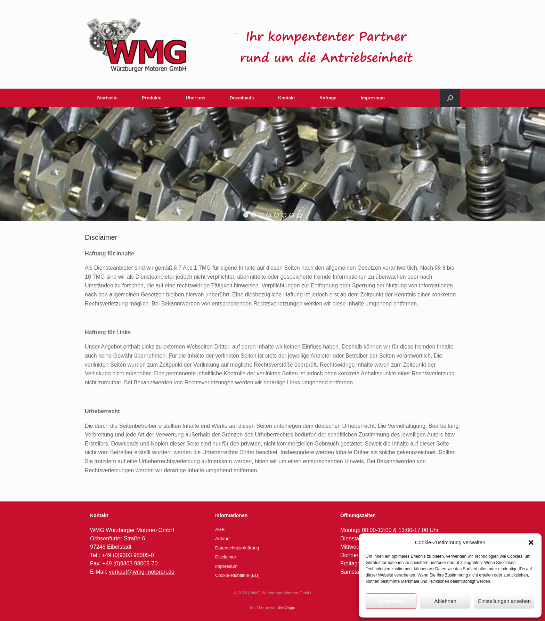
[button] (531, 542)
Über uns (195, 97)
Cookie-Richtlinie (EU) (237, 575)
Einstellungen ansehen (504, 601)
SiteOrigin (286, 607)
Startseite (107, 97)
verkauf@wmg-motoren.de (141, 572)
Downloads (242, 97)
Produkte (151, 97)
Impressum (373, 97)
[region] (272, 164)
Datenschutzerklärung (237, 547)
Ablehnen (445, 601)
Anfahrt (222, 538)
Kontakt (286, 97)
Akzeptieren (391, 601)
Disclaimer (225, 556)
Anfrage (327, 97)
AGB (220, 529)
